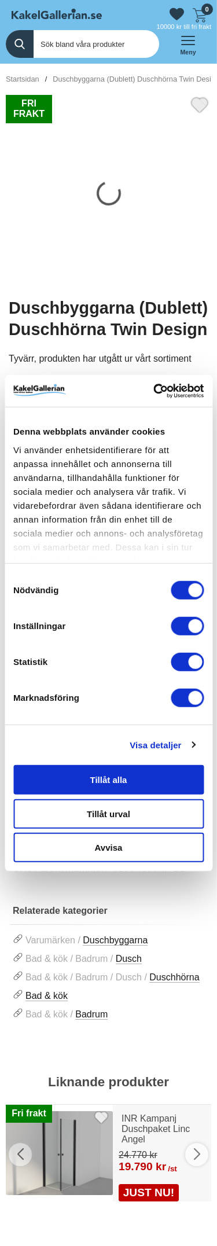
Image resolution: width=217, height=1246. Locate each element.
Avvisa (109, 847)
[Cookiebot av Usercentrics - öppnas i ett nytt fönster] (154, 390)
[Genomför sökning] (20, 44)
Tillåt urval (108, 813)
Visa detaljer (155, 744)
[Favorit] (199, 104)
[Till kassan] (199, 14)
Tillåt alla (108, 780)
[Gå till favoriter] (177, 14)
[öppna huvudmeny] (188, 44)
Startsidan (22, 79)
